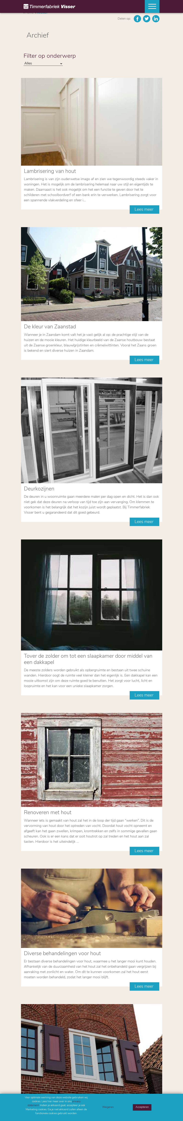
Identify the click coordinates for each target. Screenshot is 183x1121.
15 (142, 816)
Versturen (37, 992)
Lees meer (144, 127)
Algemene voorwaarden (106, 1000)
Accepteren (142, 1107)
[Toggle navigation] (151, 6)
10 (97, 816)
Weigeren (108, 1107)
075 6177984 (34, 1086)
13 (124, 816)
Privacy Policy (87, 1000)
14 (133, 816)
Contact (29, 1036)
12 (115, 816)
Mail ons (44, 859)
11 (106, 816)
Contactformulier (53, 871)
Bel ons (43, 847)
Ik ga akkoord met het (55, 979)
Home (28, 1027)
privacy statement (70, 979)
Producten (31, 1031)
